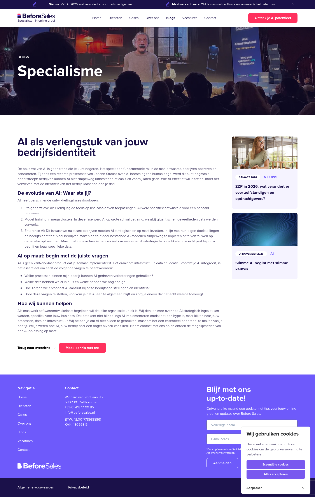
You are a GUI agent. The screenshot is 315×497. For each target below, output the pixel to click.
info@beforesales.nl (80, 412)
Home (97, 17)
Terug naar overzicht (37, 347)
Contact (210, 17)
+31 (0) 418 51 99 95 (79, 407)
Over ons (152, 17)
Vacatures (189, 17)
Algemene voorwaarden (220, 453)
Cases (133, 17)
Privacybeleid (78, 487)
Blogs (170, 17)
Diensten (115, 17)
